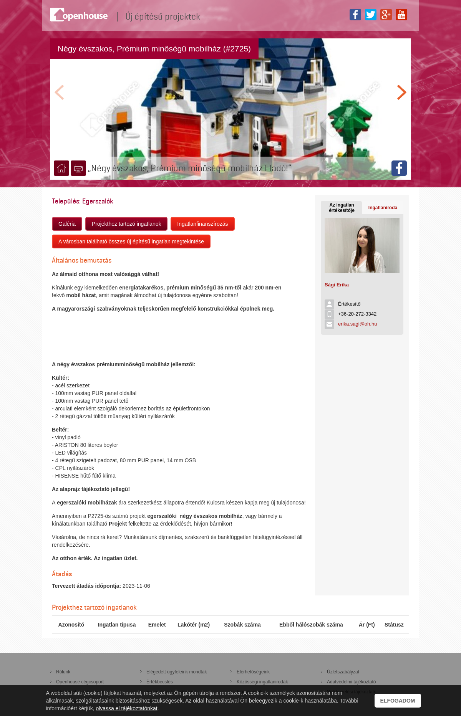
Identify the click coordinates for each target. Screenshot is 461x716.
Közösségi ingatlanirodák (262, 682)
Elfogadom (397, 701)
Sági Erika (337, 285)
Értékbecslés (159, 682)
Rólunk (63, 672)
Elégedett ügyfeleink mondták (176, 672)
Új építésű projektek (162, 16)
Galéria (67, 224)
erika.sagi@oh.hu (357, 324)
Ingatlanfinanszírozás (202, 224)
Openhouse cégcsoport (80, 682)
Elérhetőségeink (253, 672)
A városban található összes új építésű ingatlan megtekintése (131, 241)
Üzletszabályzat (343, 672)
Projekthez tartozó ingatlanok (126, 224)
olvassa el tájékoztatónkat (126, 708)
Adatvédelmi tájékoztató (351, 682)
